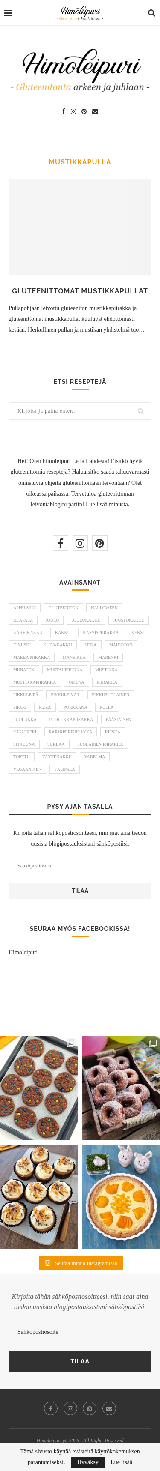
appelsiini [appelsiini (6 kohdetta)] (24, 607)
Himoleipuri (23, 952)
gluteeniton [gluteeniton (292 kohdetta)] (64, 607)
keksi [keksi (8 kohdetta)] (137, 632)
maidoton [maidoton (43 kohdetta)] (120, 645)
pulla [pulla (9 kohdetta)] (106, 707)
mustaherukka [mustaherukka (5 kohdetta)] (64, 669)
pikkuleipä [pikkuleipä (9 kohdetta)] (25, 694)
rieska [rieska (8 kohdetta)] (112, 732)
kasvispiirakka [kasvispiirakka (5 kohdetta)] (101, 632)
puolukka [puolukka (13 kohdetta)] (25, 719)
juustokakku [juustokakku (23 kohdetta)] (128, 620)
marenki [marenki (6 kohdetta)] (108, 657)
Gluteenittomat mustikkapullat (80, 291)
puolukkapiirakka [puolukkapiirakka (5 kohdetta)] (71, 719)
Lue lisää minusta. (107, 504)
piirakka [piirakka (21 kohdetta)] (107, 682)
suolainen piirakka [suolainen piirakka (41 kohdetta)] (100, 744)
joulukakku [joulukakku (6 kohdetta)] (86, 620)
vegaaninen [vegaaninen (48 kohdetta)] (27, 769)
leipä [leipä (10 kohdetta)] (90, 645)
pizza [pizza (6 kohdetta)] (45, 707)
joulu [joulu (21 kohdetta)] (52, 620)
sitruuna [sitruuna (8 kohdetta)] (24, 744)
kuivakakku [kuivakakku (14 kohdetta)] (58, 645)
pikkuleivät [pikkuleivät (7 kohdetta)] (65, 694)
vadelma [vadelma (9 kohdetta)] (94, 756)
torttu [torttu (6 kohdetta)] (21, 756)
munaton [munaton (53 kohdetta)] (24, 669)
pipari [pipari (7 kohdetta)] (19, 707)
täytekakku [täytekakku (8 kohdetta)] (57, 756)
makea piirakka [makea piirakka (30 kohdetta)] (31, 657)
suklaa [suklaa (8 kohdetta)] (56, 744)
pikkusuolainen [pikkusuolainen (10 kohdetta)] (111, 694)
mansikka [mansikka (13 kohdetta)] (74, 657)
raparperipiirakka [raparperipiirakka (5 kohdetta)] (71, 732)
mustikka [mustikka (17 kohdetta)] (106, 669)
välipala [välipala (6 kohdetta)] (64, 769)
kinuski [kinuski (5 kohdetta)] (22, 645)
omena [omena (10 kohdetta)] (76, 682)
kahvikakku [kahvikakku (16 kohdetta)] (27, 632)
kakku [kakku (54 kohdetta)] (62, 632)
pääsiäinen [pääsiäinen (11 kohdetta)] (118, 719)
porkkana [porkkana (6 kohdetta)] (75, 707)
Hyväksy (88, 1462)
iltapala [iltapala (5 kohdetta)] (23, 620)
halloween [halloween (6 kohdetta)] (104, 607)
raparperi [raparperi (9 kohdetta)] (24, 732)
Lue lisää (121, 1462)
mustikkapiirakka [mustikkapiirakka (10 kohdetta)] (34, 682)
